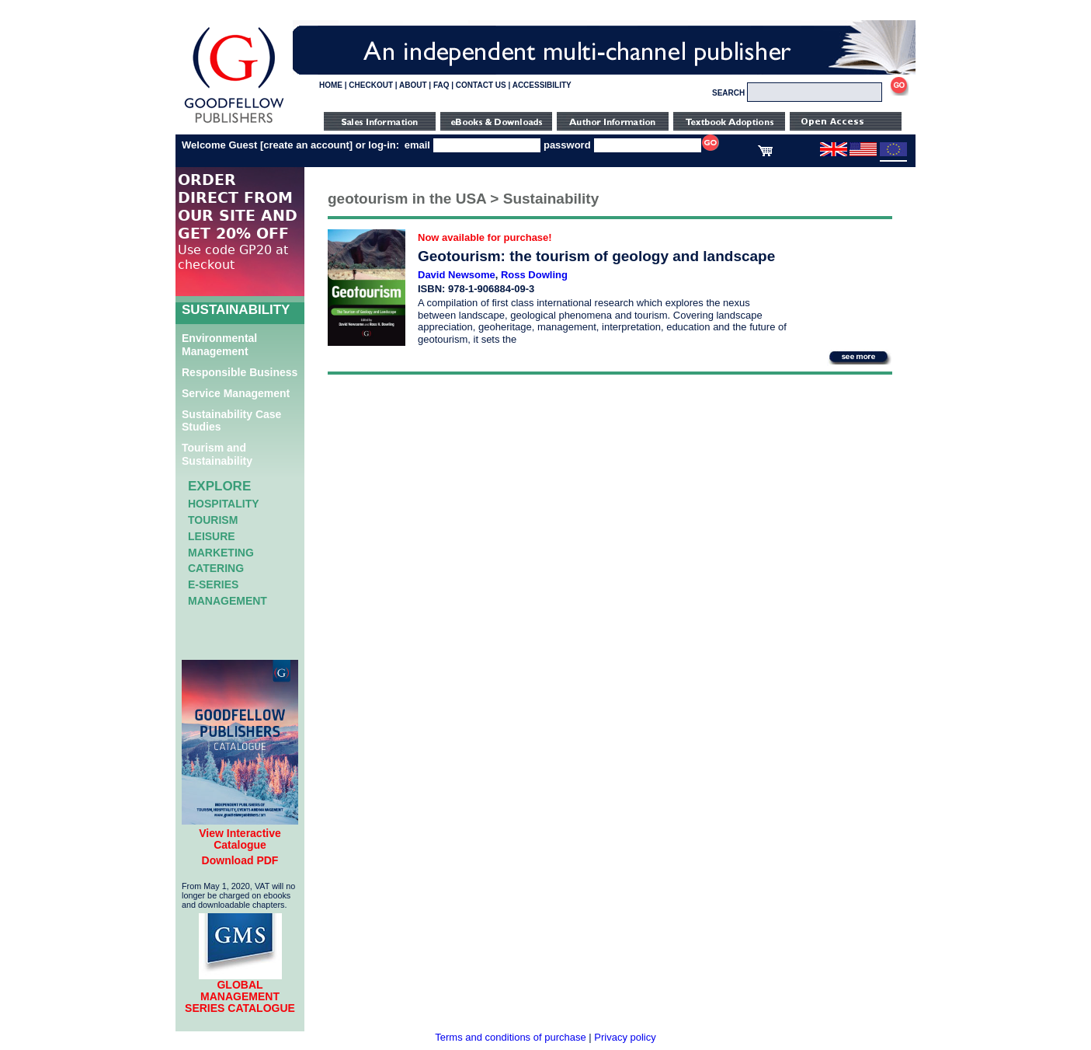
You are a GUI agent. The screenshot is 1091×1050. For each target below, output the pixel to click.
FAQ (441, 85)
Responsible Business (239, 372)
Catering (216, 568)
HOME (330, 85)
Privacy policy (624, 1037)
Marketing (221, 552)
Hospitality (223, 503)
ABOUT (413, 85)
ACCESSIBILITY (542, 85)
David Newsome (456, 275)
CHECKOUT (371, 85)
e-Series (213, 584)
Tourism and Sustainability (217, 454)
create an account (306, 145)
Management (227, 601)
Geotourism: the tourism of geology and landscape (596, 256)
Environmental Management (219, 345)
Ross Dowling (534, 275)
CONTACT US (481, 85)
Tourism (213, 520)
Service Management (236, 393)
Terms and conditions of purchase (510, 1037)
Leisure (211, 536)
